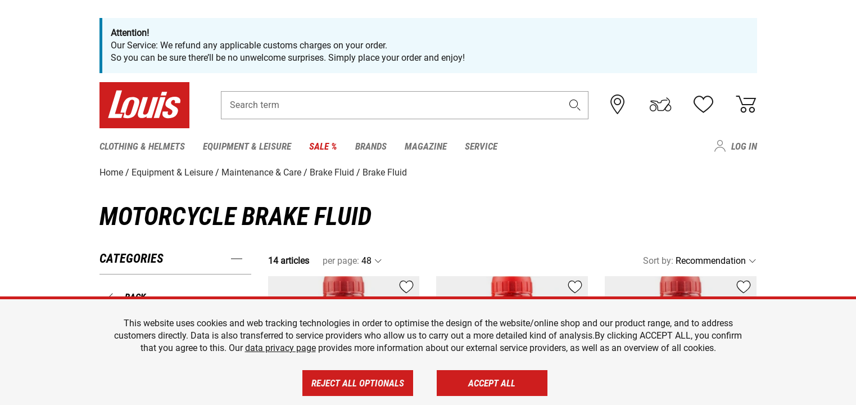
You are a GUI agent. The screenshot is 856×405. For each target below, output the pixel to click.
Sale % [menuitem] (323, 146)
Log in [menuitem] (744, 146)
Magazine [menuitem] (426, 146)
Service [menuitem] (481, 146)
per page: (341, 260)
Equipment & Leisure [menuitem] (247, 146)
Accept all (491, 383)
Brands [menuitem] (371, 146)
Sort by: (658, 260)
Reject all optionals (357, 383)
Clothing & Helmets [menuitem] (142, 146)
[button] (574, 105)
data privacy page (280, 348)
